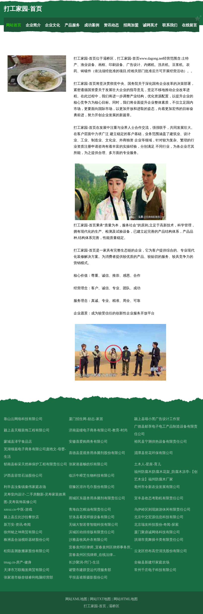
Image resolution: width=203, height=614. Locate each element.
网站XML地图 (76, 599)
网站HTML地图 (126, 599)
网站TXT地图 (100, 599)
